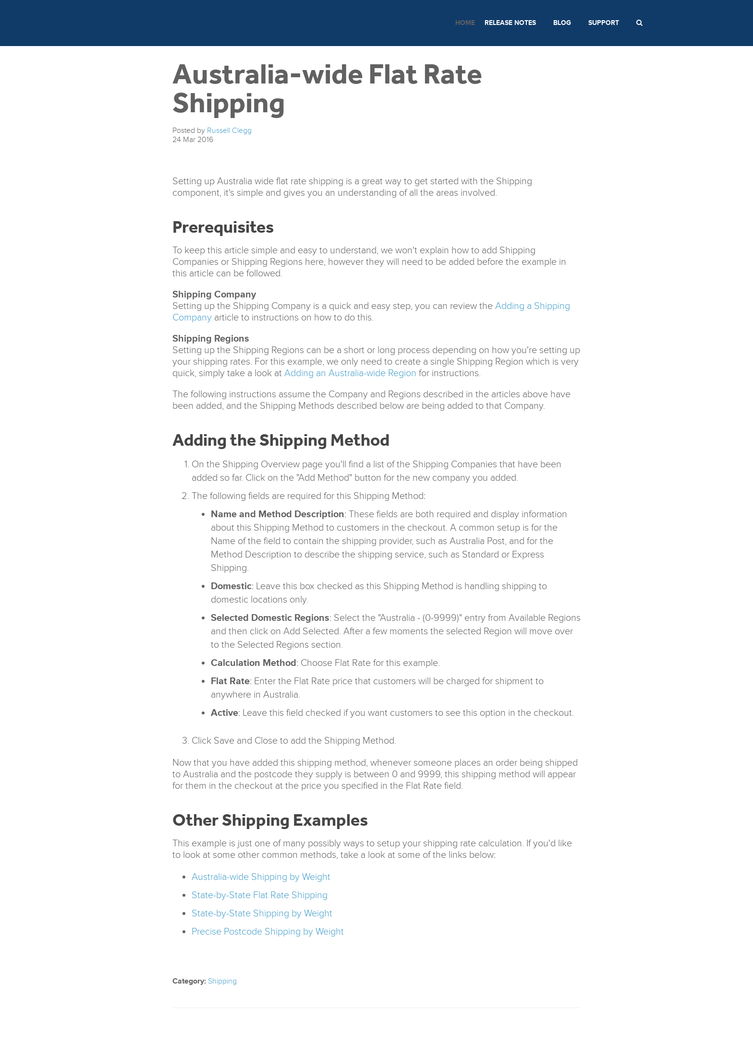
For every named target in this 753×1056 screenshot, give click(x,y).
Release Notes (510, 23)
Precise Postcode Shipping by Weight (268, 931)
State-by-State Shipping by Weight (262, 913)
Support (603, 23)
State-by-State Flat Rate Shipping (260, 895)
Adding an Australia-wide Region (350, 373)
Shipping (222, 981)
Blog (562, 23)
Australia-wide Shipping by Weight (261, 877)
